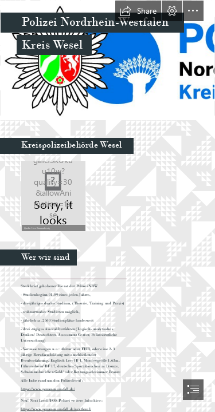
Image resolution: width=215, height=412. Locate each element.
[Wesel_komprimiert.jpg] (53, 195)
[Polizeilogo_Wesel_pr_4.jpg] (107, 60)
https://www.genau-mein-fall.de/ (48, 388)
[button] (138, 11)
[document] (107, 206)
